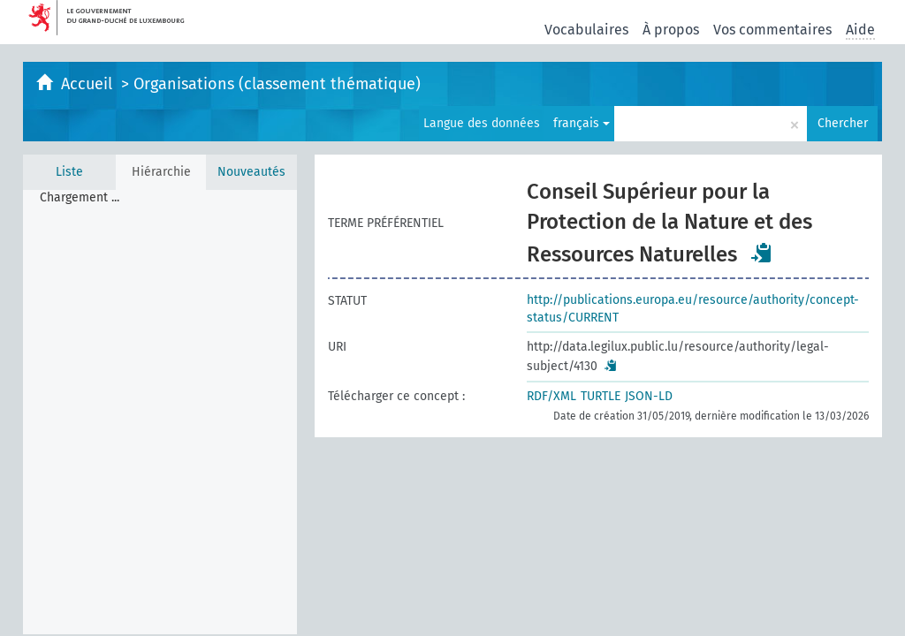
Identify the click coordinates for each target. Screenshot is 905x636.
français (581, 123)
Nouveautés (251, 171)
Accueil (89, 84)
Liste (69, 171)
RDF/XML (551, 396)
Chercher (843, 123)
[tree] (160, 412)
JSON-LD (649, 396)
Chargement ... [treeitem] (79, 197)
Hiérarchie (161, 171)
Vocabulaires (586, 29)
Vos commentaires (772, 29)
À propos (671, 29)
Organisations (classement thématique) (277, 84)
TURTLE (600, 396)
